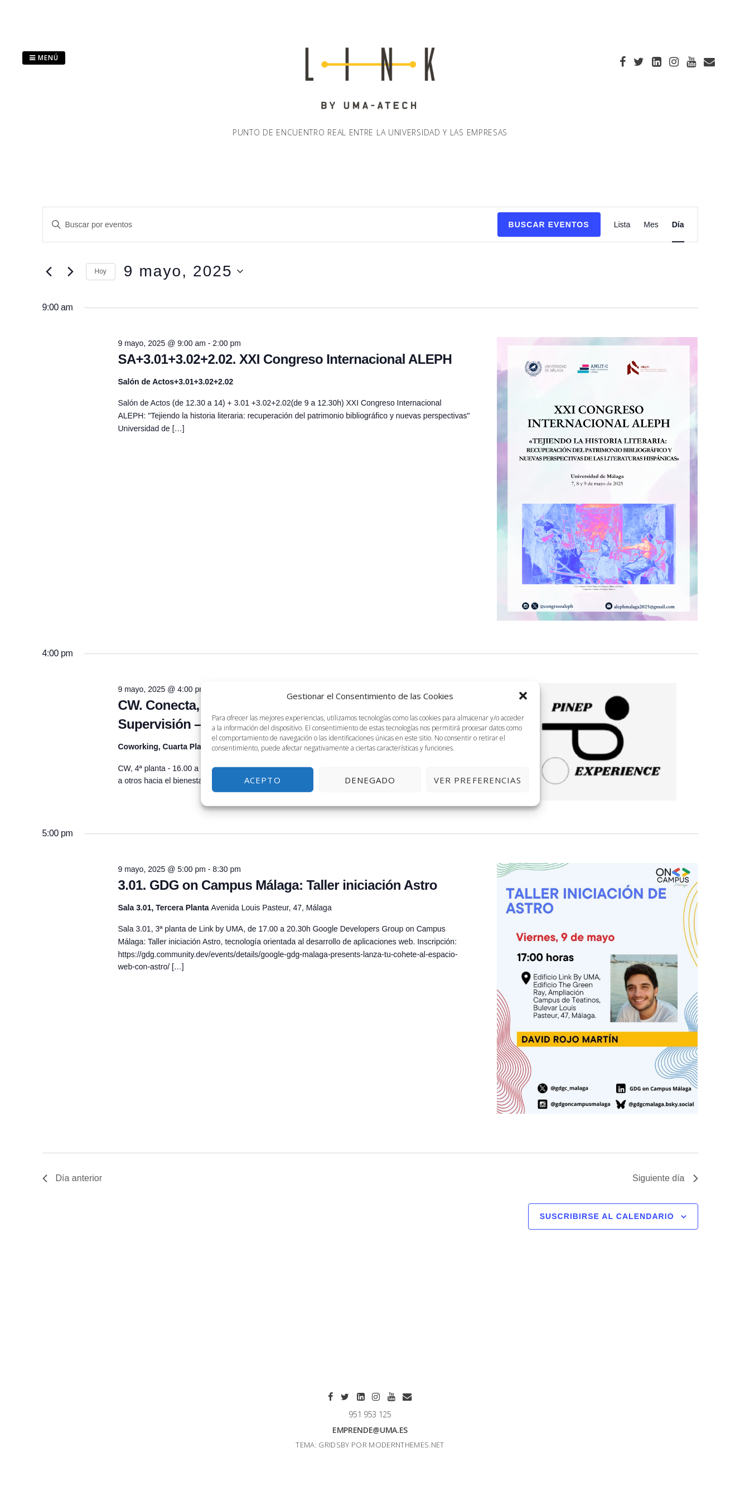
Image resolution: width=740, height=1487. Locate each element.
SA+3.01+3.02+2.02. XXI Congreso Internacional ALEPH (285, 359)
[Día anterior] (49, 271)
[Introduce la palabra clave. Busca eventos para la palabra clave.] (270, 224)
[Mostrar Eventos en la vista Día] (678, 224)
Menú (44, 57)
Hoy (101, 271)
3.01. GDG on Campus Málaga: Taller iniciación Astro (277, 885)
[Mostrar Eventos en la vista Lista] (622, 224)
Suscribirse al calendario (607, 1216)
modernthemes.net (406, 1445)
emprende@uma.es (370, 1430)
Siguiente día (665, 1178)
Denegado (370, 779)
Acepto (262, 779)
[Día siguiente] (71, 271)
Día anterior (72, 1178)
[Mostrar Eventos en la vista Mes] (651, 224)
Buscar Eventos (549, 224)
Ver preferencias (477, 779)
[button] (523, 695)
